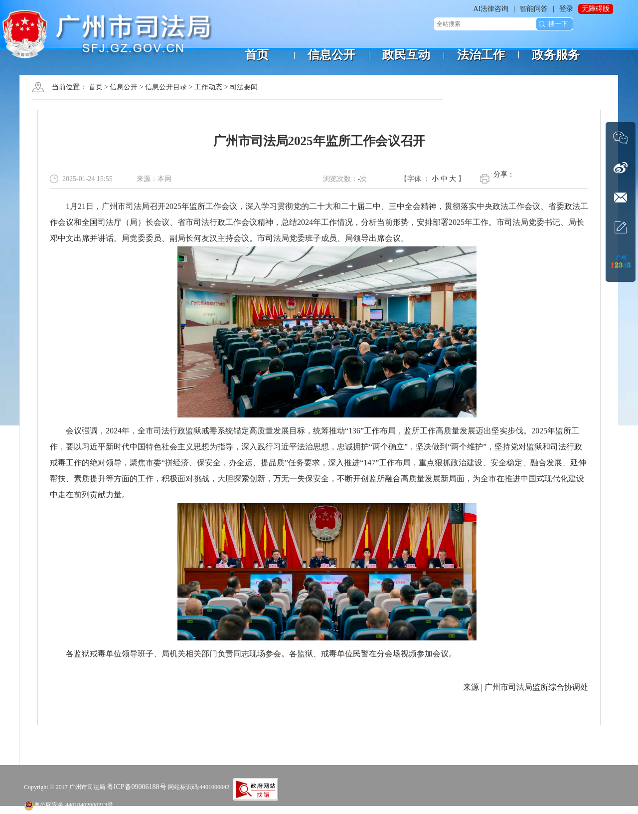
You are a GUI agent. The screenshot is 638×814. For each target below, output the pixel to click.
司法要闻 (244, 87)
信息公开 (124, 87)
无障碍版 (596, 8)
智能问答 (534, 8)
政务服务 (556, 54)
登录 (566, 8)
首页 (96, 87)
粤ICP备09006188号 (136, 787)
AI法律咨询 (491, 8)
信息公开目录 (166, 87)
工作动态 (208, 87)
